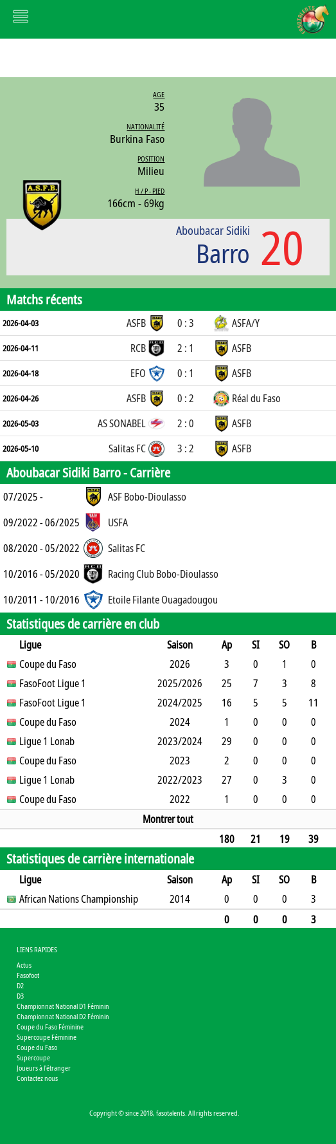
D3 (20, 996)
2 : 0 (185, 423)
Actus (24, 965)
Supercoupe (33, 1057)
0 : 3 (185, 323)
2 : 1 (185, 348)
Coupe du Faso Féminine (50, 1026)
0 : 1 (185, 373)
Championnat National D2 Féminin (63, 1016)
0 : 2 (185, 398)
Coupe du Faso (37, 1047)
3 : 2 (185, 448)
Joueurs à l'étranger (44, 1068)
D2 (20, 985)
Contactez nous (37, 1078)
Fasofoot (28, 975)
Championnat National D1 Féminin (63, 1006)
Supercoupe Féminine (46, 1037)
